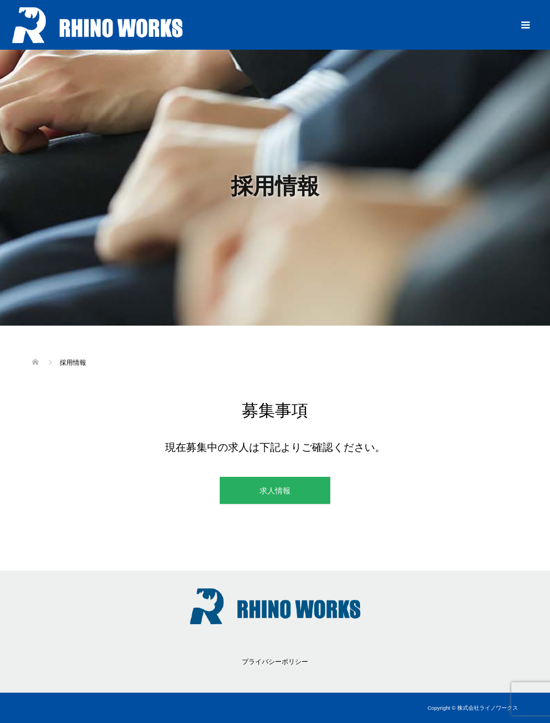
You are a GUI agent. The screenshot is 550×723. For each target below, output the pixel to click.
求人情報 (275, 490)
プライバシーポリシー (275, 662)
